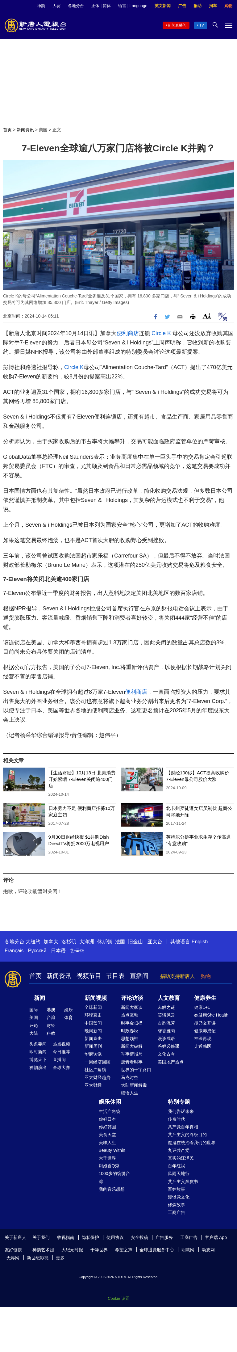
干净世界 (99, 1249)
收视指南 (65, 1237)
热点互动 (129, 1015)
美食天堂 (107, 1134)
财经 (51, 1025)
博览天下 (38, 1059)
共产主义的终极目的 (187, 1134)
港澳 (51, 1009)
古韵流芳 (166, 1023)
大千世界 (107, 1158)
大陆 (33, 1033)
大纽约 (33, 941)
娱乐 (68, 1009)
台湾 (51, 1017)
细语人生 (129, 1092)
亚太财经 (93, 1085)
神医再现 (202, 1038)
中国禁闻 (93, 1023)
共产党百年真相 (183, 1126)
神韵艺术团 (43, 1249)
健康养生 (205, 998)
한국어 (77, 950)
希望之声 (123, 1249)
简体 (107, 5)
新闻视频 (96, 998)
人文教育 (169, 998)
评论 (33, 1025)
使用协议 (115, 1237)
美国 (43, 129)
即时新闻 (38, 1051)
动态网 (208, 1249)
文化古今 (166, 1053)
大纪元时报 (72, 1249)
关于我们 (41, 1237)
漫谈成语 (166, 1038)
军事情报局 (132, 1053)
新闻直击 (93, 1038)
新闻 (39, 998)
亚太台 (155, 941)
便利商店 (128, 333)
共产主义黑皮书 (183, 1181)
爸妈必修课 (168, 1046)
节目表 (115, 975)
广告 (182, 5)
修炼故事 (176, 1204)
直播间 (139, 975)
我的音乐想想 (112, 1189)
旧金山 (135, 941)
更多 (60, 1257)
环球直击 (93, 1015)
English (200, 941)
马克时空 (129, 1077)
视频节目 (89, 975)
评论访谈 (132, 998)
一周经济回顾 (97, 1061)
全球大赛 (61, 1067)
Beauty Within (112, 1150)
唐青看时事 (132, 1061)
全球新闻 (93, 1007)
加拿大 (51, 941)
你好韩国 (107, 1126)
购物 (228, 5)
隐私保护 (90, 1237)
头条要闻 (38, 1044)
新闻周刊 (93, 1046)
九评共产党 (178, 1150)
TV (201, 25)
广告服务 (164, 1237)
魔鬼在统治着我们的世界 (191, 1142)
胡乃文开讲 (205, 1023)
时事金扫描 (132, 1023)
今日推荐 (61, 1051)
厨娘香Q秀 (109, 1165)
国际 (33, 1009)
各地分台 (76, 5)
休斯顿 (104, 941)
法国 (120, 941)
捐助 (197, 5)
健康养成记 (205, 1030)
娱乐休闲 (110, 1102)
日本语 (58, 950)
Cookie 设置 (118, 1298)
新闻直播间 (177, 25)
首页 (7, 129)
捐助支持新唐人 (177, 976)
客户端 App (216, 1237)
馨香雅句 (166, 1030)
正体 (95, 5)
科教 (51, 1033)
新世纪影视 (37, 1257)
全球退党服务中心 (156, 1249)
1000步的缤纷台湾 (114, 1177)
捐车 (213, 5)
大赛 (56, 5)
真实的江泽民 (181, 1158)
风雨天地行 (178, 1173)
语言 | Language (132, 5)
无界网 (12, 1257)
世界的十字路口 (136, 1069)
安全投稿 (139, 1237)
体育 (68, 1017)
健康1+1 (202, 1007)
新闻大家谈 (132, 1007)
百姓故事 (176, 1189)
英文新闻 (163, 5)
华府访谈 (93, 1053)
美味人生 (107, 1142)
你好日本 (107, 1119)
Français (14, 950)
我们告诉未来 (181, 1111)
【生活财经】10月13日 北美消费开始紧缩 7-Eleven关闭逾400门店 (82, 779)
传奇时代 (176, 1119)
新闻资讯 (25, 129)
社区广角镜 (95, 1069)
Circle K (161, 333)
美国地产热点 (171, 1061)
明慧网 (187, 1249)
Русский (37, 950)
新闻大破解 (132, 1046)
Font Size (206, 316)
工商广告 (176, 1212)
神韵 (41, 5)
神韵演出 (38, 1067)
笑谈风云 (166, 1015)
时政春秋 (129, 1030)
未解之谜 (166, 1007)
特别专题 (179, 1102)
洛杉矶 (68, 941)
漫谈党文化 (178, 1196)
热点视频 (61, 1044)
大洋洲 (86, 941)
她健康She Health (211, 1015)
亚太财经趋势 (97, 1077)
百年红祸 (176, 1165)
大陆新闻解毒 (134, 1085)
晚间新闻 (93, 1030)
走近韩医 (202, 1046)
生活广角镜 (109, 1111)
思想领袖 (129, 1038)
